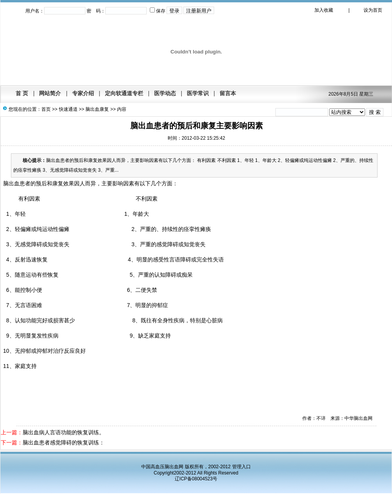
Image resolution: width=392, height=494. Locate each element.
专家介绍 (83, 93)
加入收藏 (323, 10)
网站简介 (50, 93)
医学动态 (165, 93)
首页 (46, 109)
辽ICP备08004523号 (196, 479)
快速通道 (68, 109)
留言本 (228, 93)
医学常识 (198, 93)
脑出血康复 (97, 109)
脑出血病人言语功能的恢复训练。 (64, 432)
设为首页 (373, 10)
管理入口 (241, 466)
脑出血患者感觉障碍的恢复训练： (64, 442)
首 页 (22, 93)
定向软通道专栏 (124, 93)
